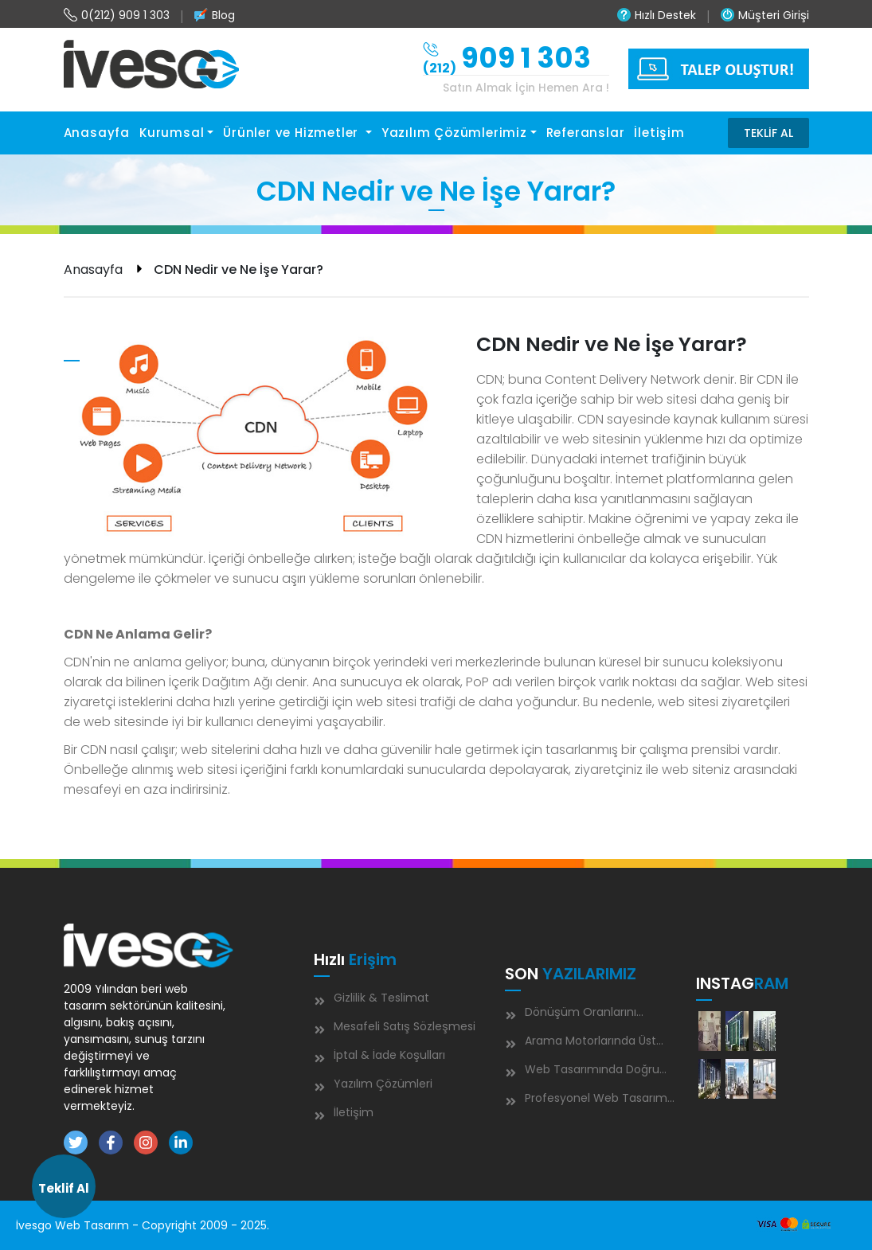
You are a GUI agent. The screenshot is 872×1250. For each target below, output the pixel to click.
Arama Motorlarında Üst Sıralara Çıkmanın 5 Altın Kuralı (588, 1044)
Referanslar (585, 132)
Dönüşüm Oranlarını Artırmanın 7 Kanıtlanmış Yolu (587, 1015)
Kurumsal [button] (171, 132)
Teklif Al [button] (63, 1188)
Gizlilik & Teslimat (381, 998)
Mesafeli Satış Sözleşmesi (404, 1026)
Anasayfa (97, 132)
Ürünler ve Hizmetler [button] (292, 132)
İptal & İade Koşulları (389, 1055)
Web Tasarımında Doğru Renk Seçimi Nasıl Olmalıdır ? (583, 1072)
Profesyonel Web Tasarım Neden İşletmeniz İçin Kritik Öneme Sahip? (586, 1101)
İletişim (659, 132)
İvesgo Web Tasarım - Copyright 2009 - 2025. (142, 1225)
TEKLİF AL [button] (768, 133)
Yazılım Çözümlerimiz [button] (454, 132)
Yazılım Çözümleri (383, 1084)
